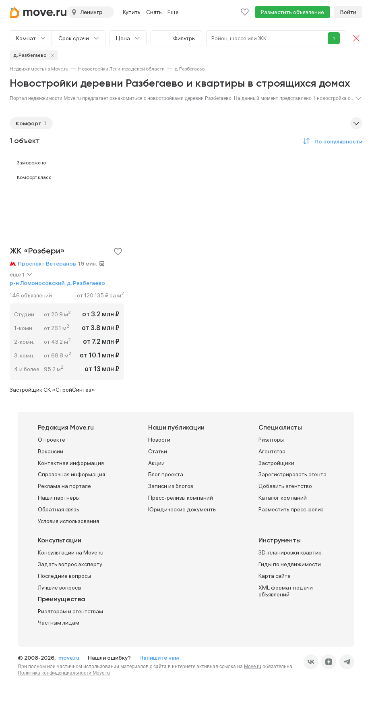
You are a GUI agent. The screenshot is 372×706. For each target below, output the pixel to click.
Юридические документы (182, 509)
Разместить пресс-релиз (291, 509)
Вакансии (50, 451)
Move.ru (252, 666)
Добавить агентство (285, 486)
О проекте (51, 439)
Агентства (271, 451)
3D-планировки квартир (290, 552)
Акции (156, 463)
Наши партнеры (59, 497)
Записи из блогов (170, 486)
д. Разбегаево (86, 283)
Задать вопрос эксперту (70, 564)
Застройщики (276, 463)
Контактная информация (71, 463)
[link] (39, 69)
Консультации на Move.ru (70, 552)
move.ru (69, 657)
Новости (159, 439)
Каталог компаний (282, 497)
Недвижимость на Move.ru (39, 69)
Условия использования (68, 521)
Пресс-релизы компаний (180, 497)
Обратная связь (58, 509)
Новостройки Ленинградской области (121, 69)
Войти (348, 12)
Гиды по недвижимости (289, 564)
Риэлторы (271, 439)
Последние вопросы (64, 576)
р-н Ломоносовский (37, 283)
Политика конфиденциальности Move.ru (64, 673)
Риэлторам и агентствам (70, 611)
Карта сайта (274, 576)
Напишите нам (159, 657)
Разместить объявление (292, 12)
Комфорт (28, 123)
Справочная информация (71, 474)
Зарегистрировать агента (292, 474)
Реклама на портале (64, 486)
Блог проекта (165, 474)
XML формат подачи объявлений (285, 591)
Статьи (157, 451)
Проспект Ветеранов (47, 263)
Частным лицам (58, 622)
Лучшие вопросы (59, 587)
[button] (331, 141)
